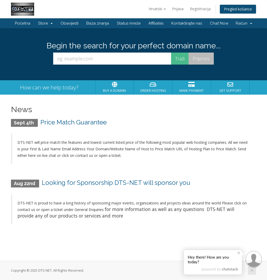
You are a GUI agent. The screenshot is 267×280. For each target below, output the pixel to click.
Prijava (178, 8)
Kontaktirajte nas (186, 23)
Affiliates (155, 23)
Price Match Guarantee (73, 122)
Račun (244, 23)
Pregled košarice (238, 9)
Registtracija (200, 8)
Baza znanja (97, 23)
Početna (22, 23)
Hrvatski (157, 8)
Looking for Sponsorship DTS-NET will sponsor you (116, 182)
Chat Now (219, 23)
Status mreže (129, 23)
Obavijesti (69, 23)
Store (45, 23)
